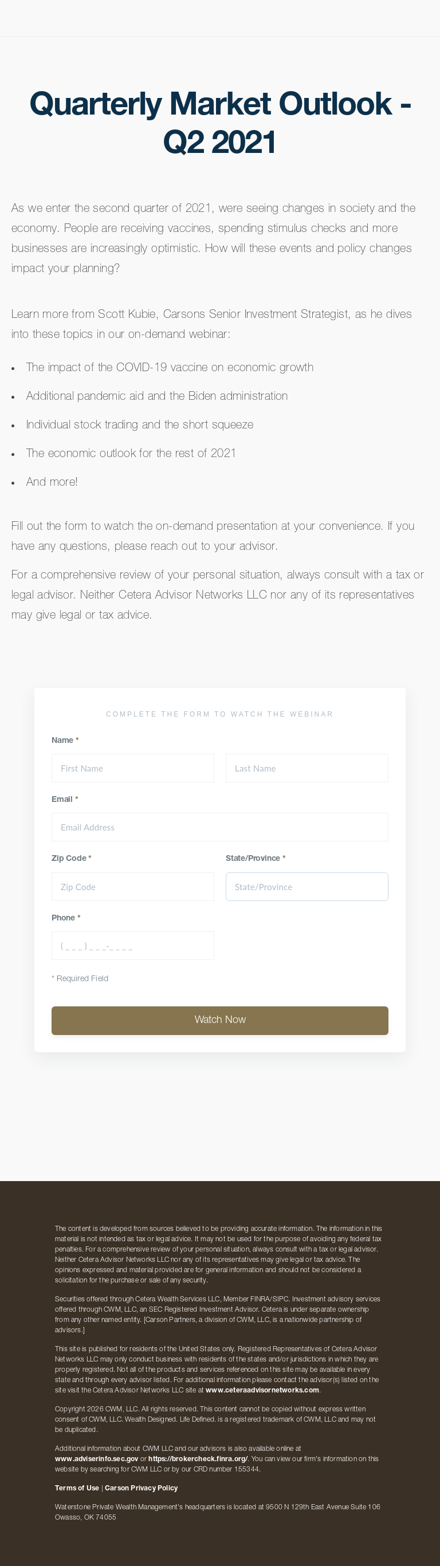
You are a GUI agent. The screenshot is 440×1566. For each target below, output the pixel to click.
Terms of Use (77, 1488)
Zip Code (72, 859)
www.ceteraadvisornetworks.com (262, 1390)
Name (65, 741)
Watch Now (220, 1021)
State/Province (256, 859)
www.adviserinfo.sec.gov (97, 1459)
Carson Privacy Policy (141, 1488)
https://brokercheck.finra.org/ (197, 1459)
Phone (66, 919)
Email (65, 800)
